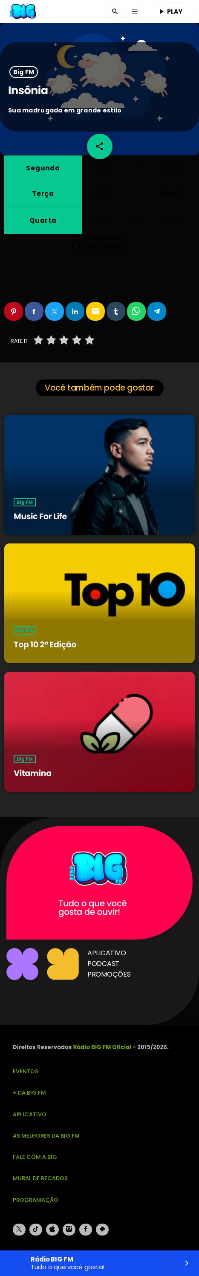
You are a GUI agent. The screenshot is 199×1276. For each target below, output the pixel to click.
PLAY (170, 11)
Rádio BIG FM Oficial (102, 1047)
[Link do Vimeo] (23, 11)
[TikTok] (35, 1230)
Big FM (24, 72)
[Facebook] (85, 1230)
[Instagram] (69, 1230)
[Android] (102, 1230)
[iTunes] (52, 1230)
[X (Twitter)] (19, 1230)
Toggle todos (99, 245)
